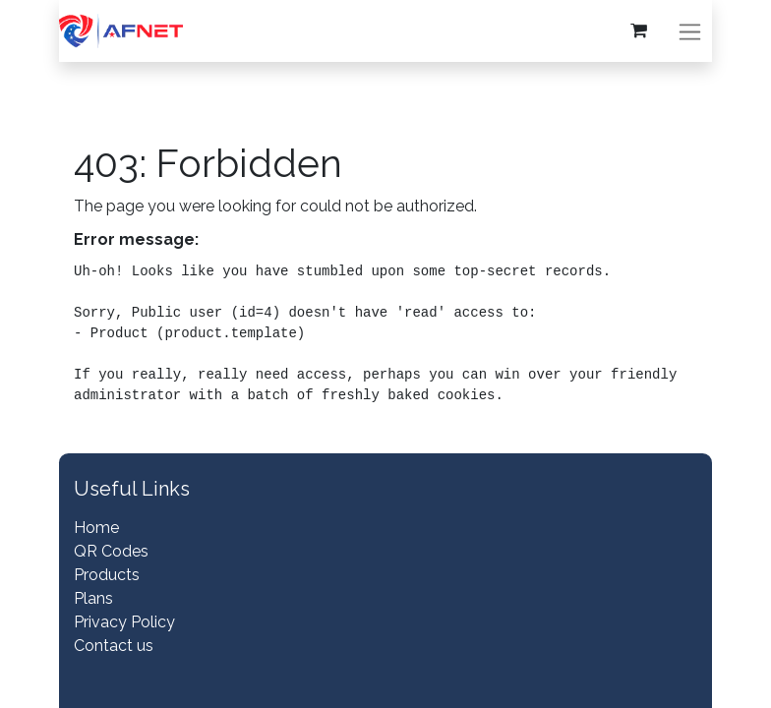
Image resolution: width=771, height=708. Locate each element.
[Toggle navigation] (690, 31)
